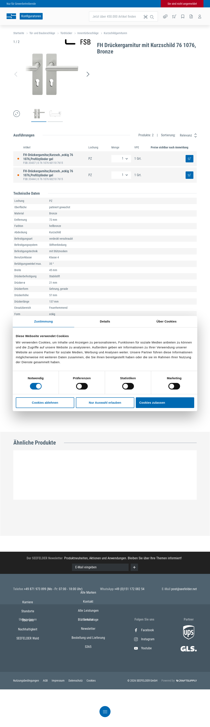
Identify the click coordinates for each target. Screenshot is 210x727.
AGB (45, 718)
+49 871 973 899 (35, 589)
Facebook (144, 630)
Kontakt (88, 639)
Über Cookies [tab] (166, 321)
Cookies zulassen (152, 402)
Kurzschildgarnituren (115, 33)
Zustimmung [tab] (43, 321)
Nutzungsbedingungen (26, 718)
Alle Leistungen (88, 648)
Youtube (143, 648)
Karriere (27, 630)
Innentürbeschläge (88, 33)
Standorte (27, 639)
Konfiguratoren (31, 16)
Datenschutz (75, 718)
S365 (88, 684)
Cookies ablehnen (45, 402)
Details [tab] (105, 321)
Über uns (28, 648)
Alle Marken (88, 630)
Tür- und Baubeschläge (42, 33)
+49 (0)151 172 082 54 (129, 589)
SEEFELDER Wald (27, 666)
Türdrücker (66, 33)
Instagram (144, 639)
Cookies (91, 718)
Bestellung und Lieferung (88, 675)
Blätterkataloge (88, 657)
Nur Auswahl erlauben (105, 402)
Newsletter (88, 666)
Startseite (18, 33)
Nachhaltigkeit (27, 657)
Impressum (58, 718)
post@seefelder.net (184, 589)
